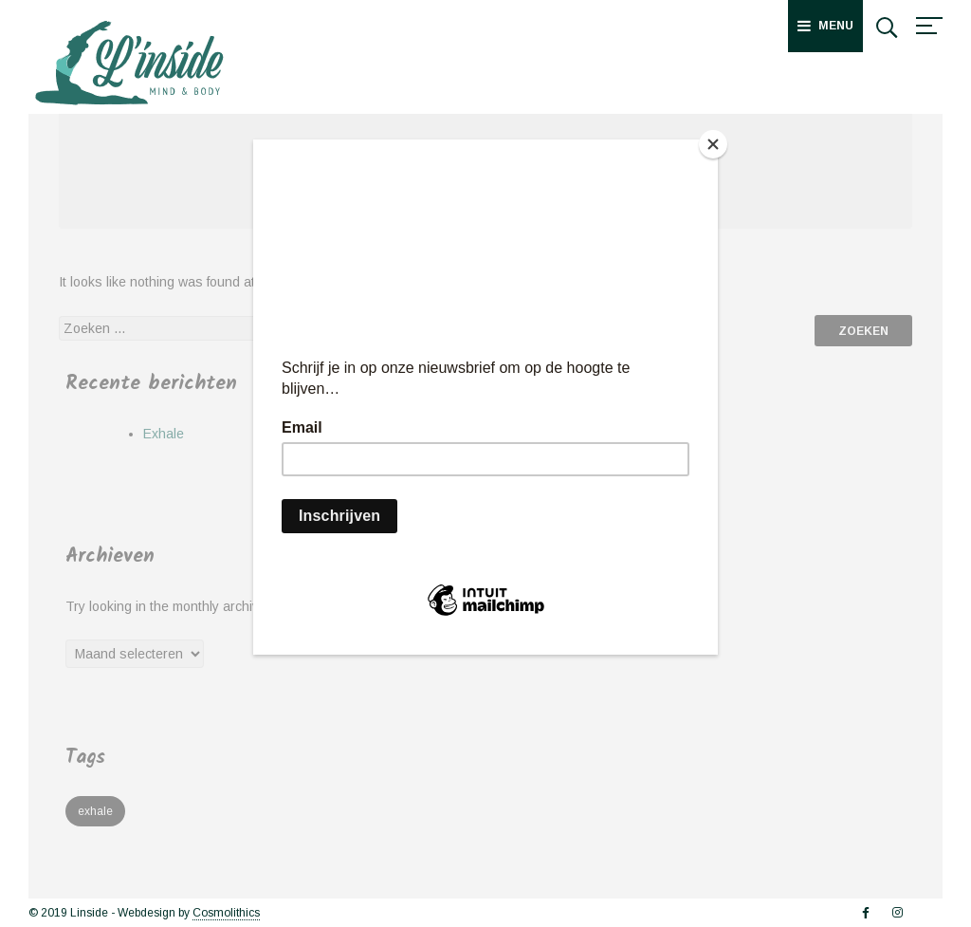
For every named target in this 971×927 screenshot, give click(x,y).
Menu (825, 25)
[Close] (713, 144)
